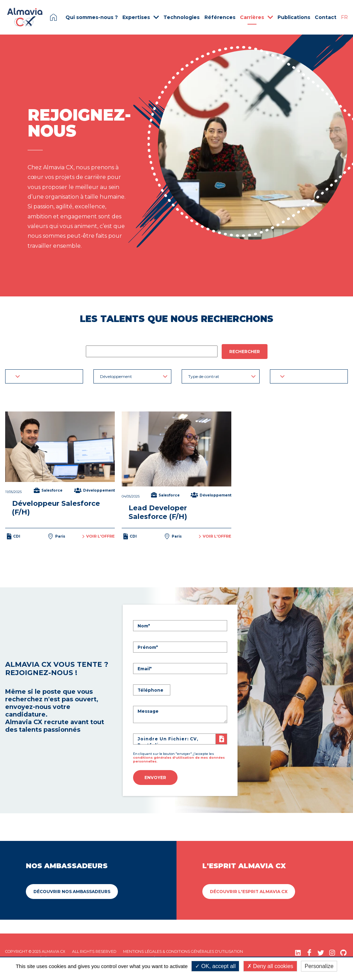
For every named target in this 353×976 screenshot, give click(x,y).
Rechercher (244, 351)
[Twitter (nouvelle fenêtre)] (320, 951)
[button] (44, 376)
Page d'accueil (53, 17)
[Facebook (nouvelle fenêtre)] (309, 951)
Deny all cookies (270, 966)
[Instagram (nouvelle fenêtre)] (332, 951)
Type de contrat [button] (222, 376)
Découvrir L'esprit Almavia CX (249, 890)
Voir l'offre (98, 536)
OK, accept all (215, 966)
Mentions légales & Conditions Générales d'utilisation (183, 950)
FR (344, 17)
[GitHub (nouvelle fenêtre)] (343, 951)
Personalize (319, 966)
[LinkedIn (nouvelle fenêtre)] (298, 951)
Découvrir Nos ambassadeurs (71, 890)
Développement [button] (134, 376)
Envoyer (155, 777)
